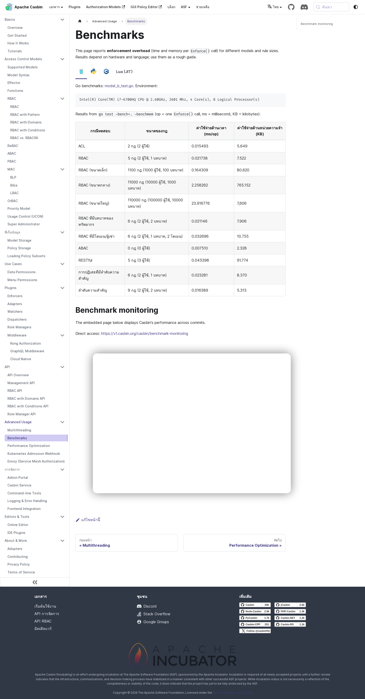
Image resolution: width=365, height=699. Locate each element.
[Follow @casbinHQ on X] (255, 631)
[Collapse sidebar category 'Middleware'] (62, 335)
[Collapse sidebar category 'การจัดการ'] (62, 469)
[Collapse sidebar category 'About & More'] (62, 540)
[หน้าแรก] (79, 21)
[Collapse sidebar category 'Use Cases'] (62, 264)
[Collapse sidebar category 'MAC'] (62, 169)
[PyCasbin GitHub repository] (255, 618)
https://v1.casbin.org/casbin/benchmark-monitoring (144, 333)
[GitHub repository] (291, 7)
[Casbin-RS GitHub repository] (290, 624)
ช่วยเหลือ (202, 7)
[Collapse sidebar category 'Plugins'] (62, 288)
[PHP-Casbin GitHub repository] (290, 611)
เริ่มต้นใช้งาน (45, 606)
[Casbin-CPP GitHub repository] (255, 624)
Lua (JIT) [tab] (124, 71)
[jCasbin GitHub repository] (290, 604)
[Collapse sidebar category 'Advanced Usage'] (62, 422)
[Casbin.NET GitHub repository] (290, 618)
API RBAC (42, 621)
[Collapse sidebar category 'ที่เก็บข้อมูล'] (62, 232)
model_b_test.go (119, 85)
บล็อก (171, 7)
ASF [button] (184, 7)
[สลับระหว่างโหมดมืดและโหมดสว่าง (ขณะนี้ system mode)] (355, 7)
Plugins (75, 7)
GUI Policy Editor (146, 7)
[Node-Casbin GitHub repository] (255, 611)
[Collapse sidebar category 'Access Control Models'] (62, 59)
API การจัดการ (46, 613)
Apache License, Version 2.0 (232, 692)
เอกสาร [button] (54, 7)
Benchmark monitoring (317, 24)
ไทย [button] (273, 7)
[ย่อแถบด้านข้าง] (35, 582)
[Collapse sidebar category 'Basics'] (62, 19)
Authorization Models (105, 7)
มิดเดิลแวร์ (43, 628)
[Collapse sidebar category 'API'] (62, 367)
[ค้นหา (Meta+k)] (331, 7)
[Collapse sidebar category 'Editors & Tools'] (62, 516)
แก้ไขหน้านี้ (87, 519)
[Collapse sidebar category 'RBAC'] (62, 98)
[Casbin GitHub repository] (255, 604)
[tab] (81, 72)
